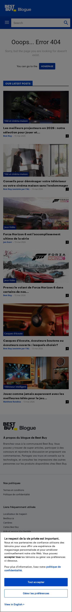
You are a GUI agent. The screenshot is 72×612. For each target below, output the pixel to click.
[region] (36, 572)
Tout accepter (36, 582)
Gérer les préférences (36, 593)
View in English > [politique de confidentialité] (14, 604)
